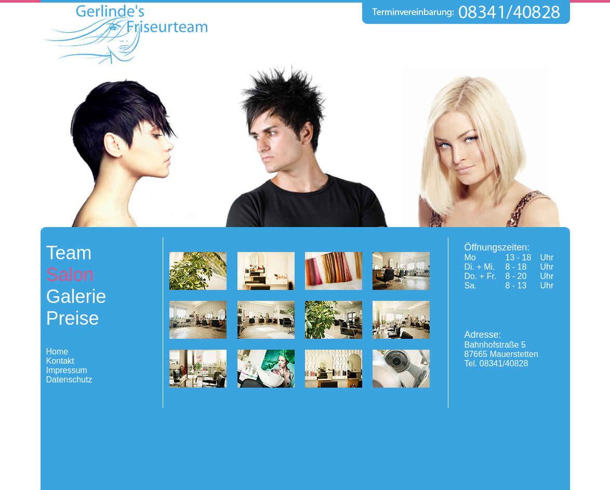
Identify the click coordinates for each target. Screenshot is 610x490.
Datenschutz (69, 379)
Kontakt (60, 360)
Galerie (76, 296)
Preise (72, 318)
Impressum (66, 370)
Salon (70, 274)
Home (57, 351)
